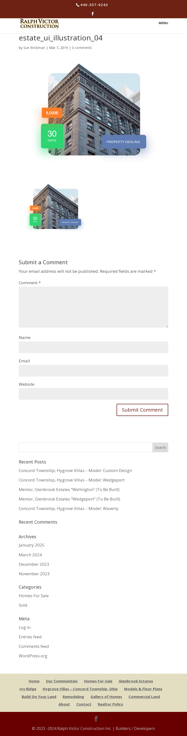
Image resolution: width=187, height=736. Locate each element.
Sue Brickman (34, 47)
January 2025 (32, 545)
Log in (24, 627)
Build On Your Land (39, 696)
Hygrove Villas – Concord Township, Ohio (80, 688)
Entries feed (30, 637)
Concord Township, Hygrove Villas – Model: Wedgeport (72, 480)
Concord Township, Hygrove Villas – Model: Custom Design (75, 470)
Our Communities (62, 681)
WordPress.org (33, 656)
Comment (30, 282)
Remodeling (73, 696)
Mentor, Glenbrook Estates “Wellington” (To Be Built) (69, 489)
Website (26, 384)
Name (24, 337)
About (64, 704)
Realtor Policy (110, 704)
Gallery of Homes (106, 696)
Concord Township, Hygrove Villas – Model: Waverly (68, 508)
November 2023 (34, 573)
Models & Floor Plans (143, 688)
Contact (83, 704)
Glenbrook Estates (136, 681)
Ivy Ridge (28, 688)
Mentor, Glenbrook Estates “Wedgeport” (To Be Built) (69, 499)
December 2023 (34, 564)
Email (24, 361)
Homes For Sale (34, 595)
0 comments (82, 47)
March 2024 (30, 554)
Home (34, 681)
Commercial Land (144, 696)
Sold (23, 605)
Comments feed (34, 646)
